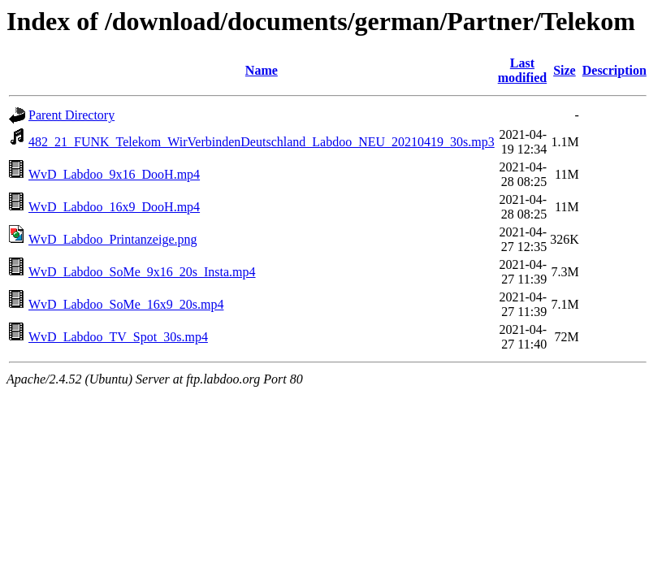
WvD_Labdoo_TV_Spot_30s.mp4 (118, 337)
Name (261, 70)
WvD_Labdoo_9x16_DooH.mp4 (114, 174)
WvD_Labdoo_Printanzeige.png (112, 239)
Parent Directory (71, 115)
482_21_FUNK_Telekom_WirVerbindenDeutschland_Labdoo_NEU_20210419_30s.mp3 (261, 142)
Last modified (522, 70)
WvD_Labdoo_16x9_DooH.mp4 (114, 207)
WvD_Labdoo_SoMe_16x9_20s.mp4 (125, 304)
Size (564, 70)
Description (614, 70)
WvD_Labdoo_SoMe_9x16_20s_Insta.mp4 (142, 272)
